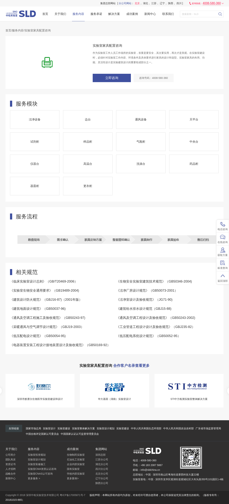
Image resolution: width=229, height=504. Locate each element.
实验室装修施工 (37, 464)
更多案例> (73, 478)
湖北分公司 (101, 464)
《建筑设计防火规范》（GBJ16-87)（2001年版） (46, 299)
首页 (45, 13)
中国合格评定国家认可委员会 (42, 433)
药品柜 (194, 163)
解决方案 (114, 13)
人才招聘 (10, 468)
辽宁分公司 (101, 478)
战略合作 (10, 473)
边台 (88, 119)
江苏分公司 (101, 459)
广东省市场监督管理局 (208, 428)
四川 (179, 3)
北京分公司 (101, 473)
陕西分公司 (101, 483)
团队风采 (10, 459)
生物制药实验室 (76, 454)
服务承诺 (96, 13)
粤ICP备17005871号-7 (72, 495)
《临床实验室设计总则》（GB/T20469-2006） (44, 281)
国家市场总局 (33, 428)
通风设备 (141, 119)
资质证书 (10, 464)
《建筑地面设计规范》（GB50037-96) (38, 309)
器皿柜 (34, 186)
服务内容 (78, 13)
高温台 (87, 163)
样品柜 (87, 141)
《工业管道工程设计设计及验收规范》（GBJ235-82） (155, 327)
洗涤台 (140, 163)
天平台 (194, 119)
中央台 (194, 141)
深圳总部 (100, 454)
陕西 (170, 3)
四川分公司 (101, 468)
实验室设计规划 (105, 428)
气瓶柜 (140, 141)
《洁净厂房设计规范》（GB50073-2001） (147, 290)
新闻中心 (150, 13)
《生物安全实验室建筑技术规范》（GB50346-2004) (154, 281)
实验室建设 (63, 428)
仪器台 (34, 163)
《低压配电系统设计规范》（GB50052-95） (148, 336)
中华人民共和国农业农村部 (178, 428)
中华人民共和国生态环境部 (146, 428)
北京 (137, 3)
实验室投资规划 (37, 454)
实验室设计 (49, 428)
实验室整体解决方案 (83, 428)
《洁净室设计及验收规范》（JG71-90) (144, 299)
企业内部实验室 (76, 464)
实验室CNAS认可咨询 (40, 473)
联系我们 (168, 13)
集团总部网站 (108, 3)
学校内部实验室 (76, 473)
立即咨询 (111, 78)
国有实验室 (73, 468)
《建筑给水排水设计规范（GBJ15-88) (143, 309)
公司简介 (10, 454)
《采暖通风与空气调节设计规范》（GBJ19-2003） (47, 327)
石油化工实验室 (76, 459)
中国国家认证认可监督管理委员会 (80, 433)
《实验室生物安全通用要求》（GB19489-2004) (44, 290)
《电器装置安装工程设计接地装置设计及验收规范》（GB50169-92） (60, 345)
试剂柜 (34, 141)
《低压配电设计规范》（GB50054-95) (38, 336)
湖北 (145, 3)
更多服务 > (34, 478)
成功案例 (132, 13)
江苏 (153, 3)
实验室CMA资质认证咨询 (42, 468)
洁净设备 (35, 119)
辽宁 (162, 3)
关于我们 (60, 13)
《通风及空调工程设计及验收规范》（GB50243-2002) (155, 318)
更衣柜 (87, 186)
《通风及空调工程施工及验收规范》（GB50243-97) (47, 318)
